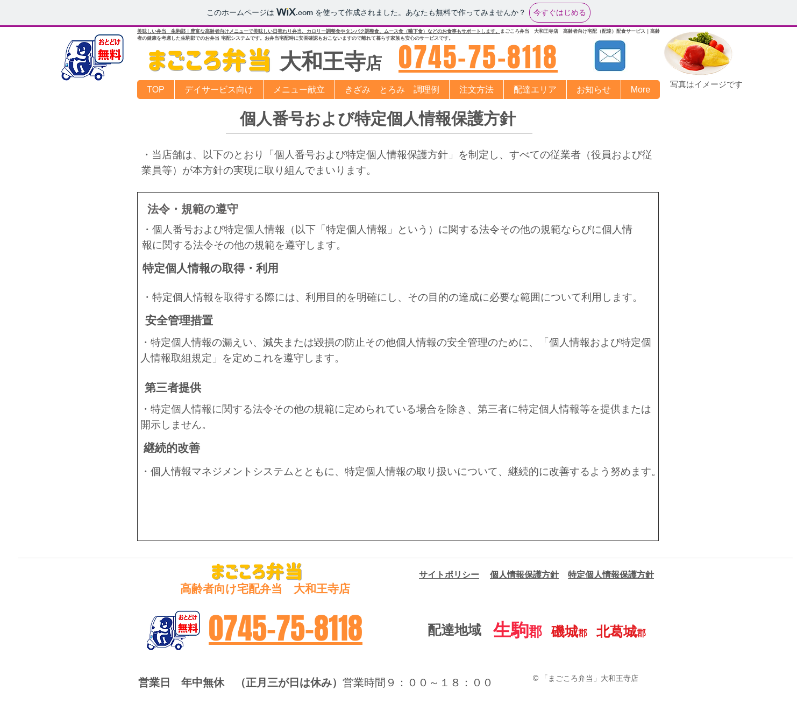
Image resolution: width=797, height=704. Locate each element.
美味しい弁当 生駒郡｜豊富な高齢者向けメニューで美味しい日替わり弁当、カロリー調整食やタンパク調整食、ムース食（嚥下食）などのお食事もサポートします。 (318, 31)
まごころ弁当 (514, 31)
